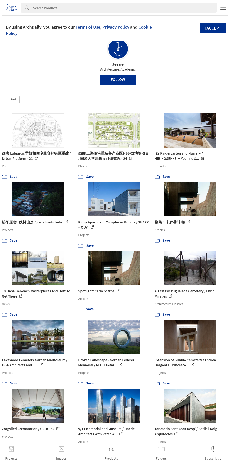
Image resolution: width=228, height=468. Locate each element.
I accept (213, 28)
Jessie (118, 64)
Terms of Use (88, 27)
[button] (11, 99)
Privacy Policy (115, 27)
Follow (118, 79)
